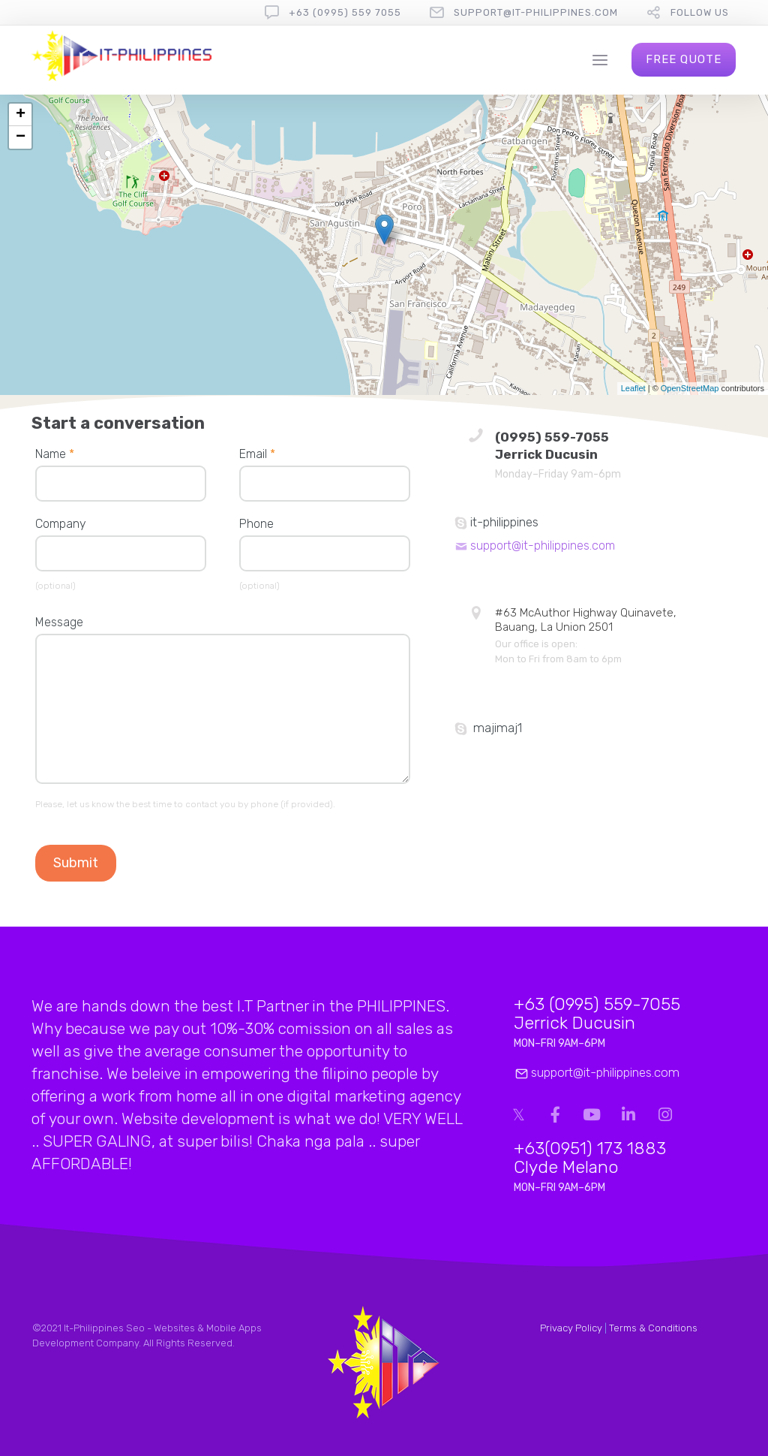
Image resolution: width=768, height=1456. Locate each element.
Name (54, 454)
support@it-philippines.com (536, 12)
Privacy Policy (571, 1328)
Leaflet (633, 388)
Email (257, 454)
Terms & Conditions (653, 1328)
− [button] (21, 137)
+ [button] (21, 115)
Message (59, 622)
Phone (256, 524)
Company (60, 524)
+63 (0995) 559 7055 (345, 12)
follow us (699, 12)
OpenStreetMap (690, 388)
